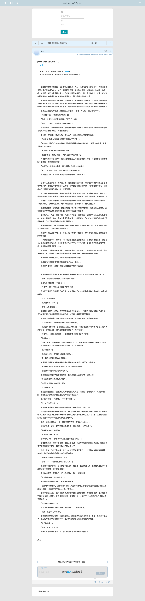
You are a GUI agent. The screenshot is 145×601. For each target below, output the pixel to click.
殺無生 (106, 55)
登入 (64, 32)
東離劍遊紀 (83, 55)
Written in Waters (72, 3)
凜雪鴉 (101, 55)
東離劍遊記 (94, 55)
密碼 (62, 21)
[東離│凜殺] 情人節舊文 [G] (48, 62)
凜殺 (110, 55)
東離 (88, 55)
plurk (67, 72)
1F (39, 66)
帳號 (62, 12)
